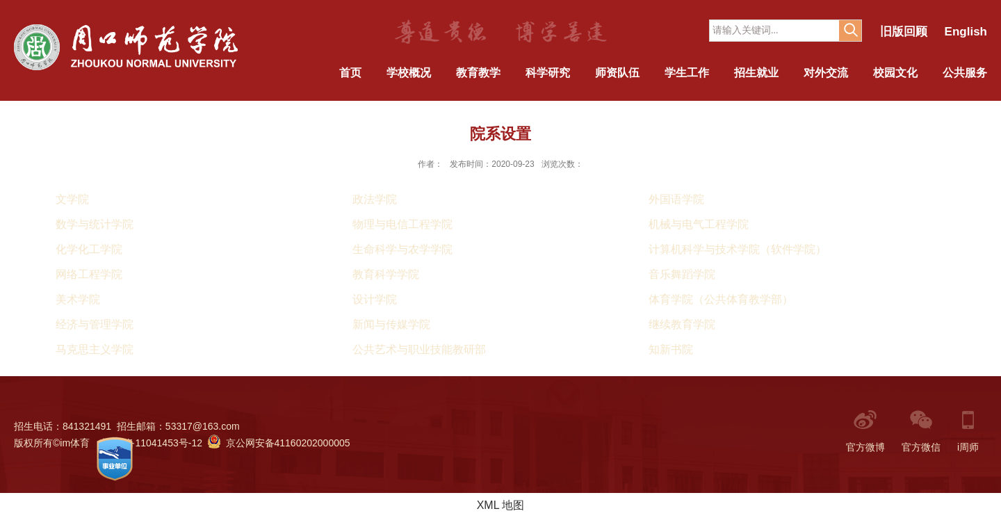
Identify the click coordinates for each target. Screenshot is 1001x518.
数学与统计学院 (94, 224)
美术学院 (78, 299)
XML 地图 (501, 505)
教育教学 (478, 73)
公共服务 (965, 73)
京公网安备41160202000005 (279, 442)
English (966, 31)
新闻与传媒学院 (391, 324)
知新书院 (671, 349)
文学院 (72, 199)
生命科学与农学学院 (402, 249)
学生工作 (687, 73)
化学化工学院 (89, 249)
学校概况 (408, 73)
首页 (350, 73)
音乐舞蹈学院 (682, 274)
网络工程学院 (89, 274)
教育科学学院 (385, 274)
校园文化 (895, 73)
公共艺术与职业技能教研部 (419, 349)
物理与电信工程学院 (402, 224)
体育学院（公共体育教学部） (721, 299)
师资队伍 (617, 73)
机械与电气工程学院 (699, 224)
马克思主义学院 (94, 349)
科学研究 (548, 73)
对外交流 (826, 73)
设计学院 (374, 299)
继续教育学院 (682, 324)
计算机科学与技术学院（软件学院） (738, 249)
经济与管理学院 (94, 324)
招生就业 (756, 73)
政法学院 (374, 199)
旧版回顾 (903, 31)
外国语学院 (676, 199)
